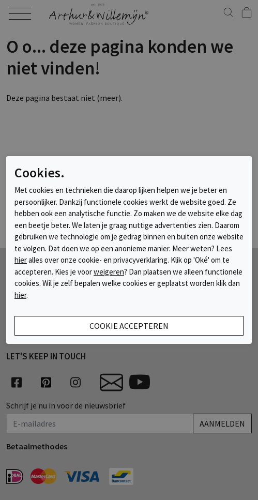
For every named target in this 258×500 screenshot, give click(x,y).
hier (20, 260)
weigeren (109, 272)
